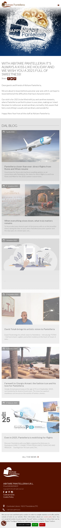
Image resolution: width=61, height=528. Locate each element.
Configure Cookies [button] (23, 524)
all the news (30, 457)
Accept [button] (35, 524)
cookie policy (48, 517)
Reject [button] (42, 524)
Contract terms (8, 495)
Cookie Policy (8, 497)
